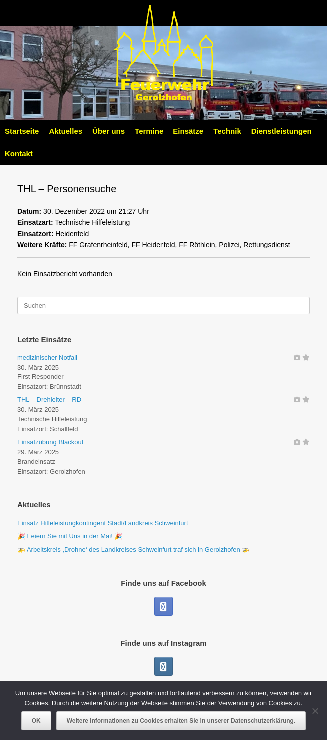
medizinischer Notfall (47, 357)
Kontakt (19, 153)
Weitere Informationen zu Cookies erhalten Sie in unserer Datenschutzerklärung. (181, 720)
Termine (149, 131)
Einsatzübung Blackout (50, 442)
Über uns (108, 131)
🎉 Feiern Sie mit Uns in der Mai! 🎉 (69, 536)
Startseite (22, 131)
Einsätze (188, 131)
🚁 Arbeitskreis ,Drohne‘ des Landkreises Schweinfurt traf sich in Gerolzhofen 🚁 (133, 549)
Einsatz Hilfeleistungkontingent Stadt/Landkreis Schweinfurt (102, 523)
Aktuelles (65, 131)
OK (36, 720)
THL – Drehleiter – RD (49, 399)
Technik (227, 131)
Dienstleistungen (281, 131)
